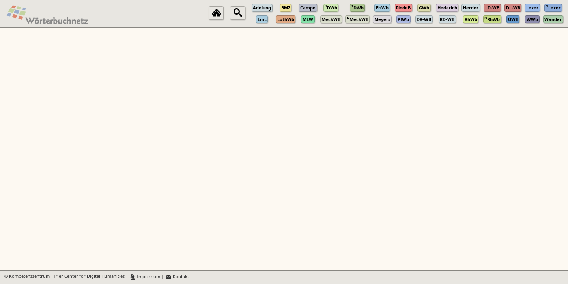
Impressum (145, 277)
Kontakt (177, 277)
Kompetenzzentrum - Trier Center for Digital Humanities (67, 277)
